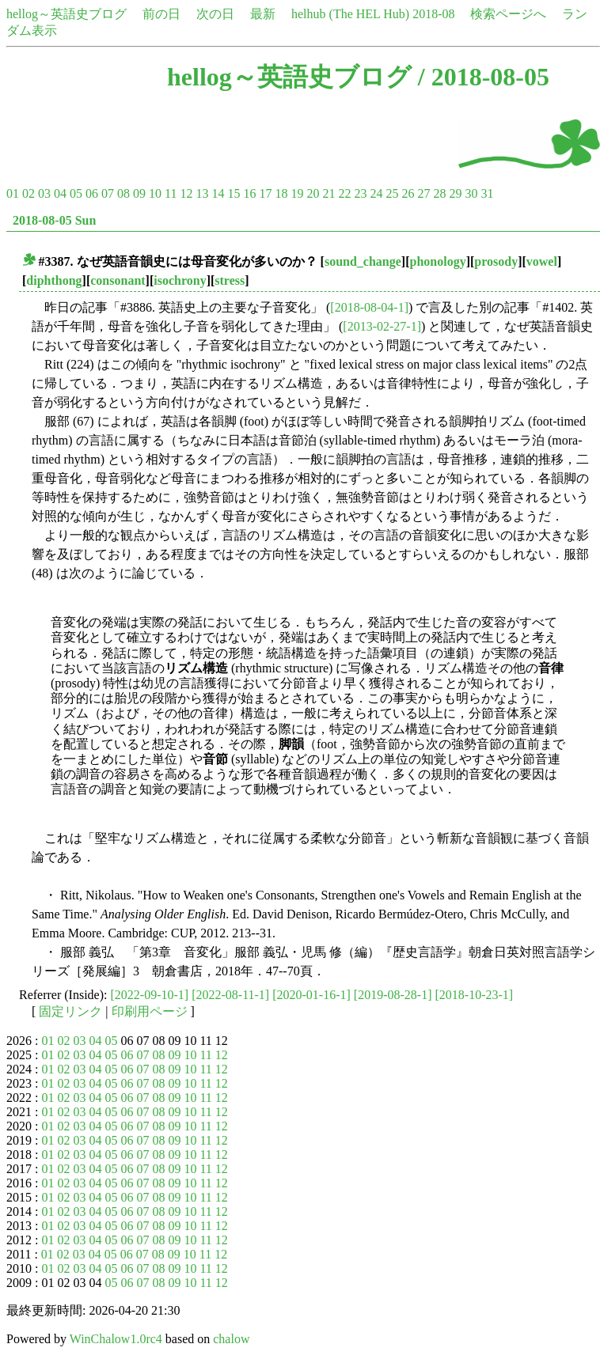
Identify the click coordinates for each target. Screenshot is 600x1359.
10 (155, 193)
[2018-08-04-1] (369, 307)
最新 (262, 14)
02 (28, 193)
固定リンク (70, 1011)
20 (312, 193)
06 (91, 193)
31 (486, 193)
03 (44, 193)
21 (328, 193)
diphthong (54, 280)
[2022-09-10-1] (150, 994)
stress (230, 280)
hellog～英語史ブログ (66, 14)
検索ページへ (508, 14)
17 (265, 193)
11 (171, 193)
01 (12, 193)
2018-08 (433, 14)
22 (344, 193)
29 (455, 193)
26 (407, 193)
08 (123, 193)
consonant (117, 280)
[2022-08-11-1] (230, 994)
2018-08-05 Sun (54, 220)
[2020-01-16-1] (311, 994)
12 (186, 193)
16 (249, 193)
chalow (231, 1339)
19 (297, 193)
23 (360, 193)
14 (217, 193)
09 (139, 193)
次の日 (215, 14)
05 (76, 193)
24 (376, 193)
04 (60, 193)
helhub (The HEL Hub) (350, 14)
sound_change (363, 261)
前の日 (161, 14)
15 (233, 193)
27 (423, 193)
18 (281, 193)
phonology (438, 261)
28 (439, 193)
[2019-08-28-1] (393, 994)
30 (471, 193)
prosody (496, 261)
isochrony (180, 280)
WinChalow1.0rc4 (116, 1339)
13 (202, 193)
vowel (541, 261)
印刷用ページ (150, 1011)
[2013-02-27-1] (382, 326)
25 (391, 193)
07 (107, 193)
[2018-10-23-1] (474, 994)
